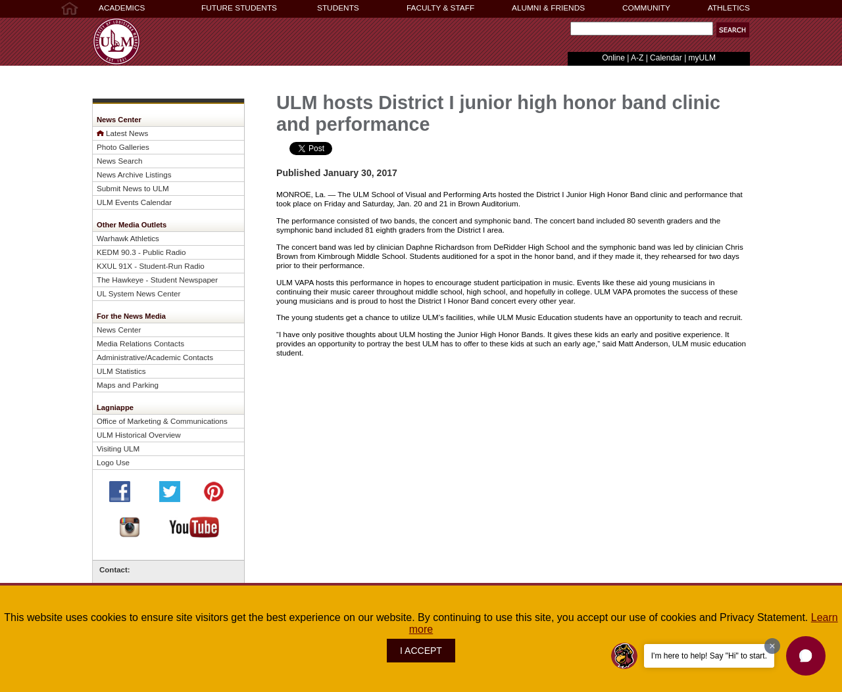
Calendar (666, 57)
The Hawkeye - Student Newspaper (157, 279)
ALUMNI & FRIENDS (548, 7)
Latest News (127, 133)
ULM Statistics (121, 371)
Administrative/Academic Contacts (155, 357)
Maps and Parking (128, 385)
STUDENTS (338, 7)
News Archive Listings (134, 174)
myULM (702, 57)
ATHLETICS (729, 7)
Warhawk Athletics (128, 238)
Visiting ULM (118, 448)
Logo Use (113, 462)
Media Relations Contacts (140, 343)
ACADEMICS (122, 7)
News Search (119, 160)
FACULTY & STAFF (440, 7)
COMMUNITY (646, 7)
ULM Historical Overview (139, 434)
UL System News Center (138, 293)
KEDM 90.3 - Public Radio (141, 252)
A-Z (637, 57)
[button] (806, 656)
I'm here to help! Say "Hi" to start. (709, 655)
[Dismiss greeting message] (772, 646)
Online (613, 57)
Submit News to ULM (133, 188)
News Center (119, 329)
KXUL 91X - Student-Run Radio (151, 266)
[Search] (641, 28)
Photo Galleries (123, 147)
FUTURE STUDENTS (239, 7)
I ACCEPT (421, 650)
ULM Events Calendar (134, 202)
